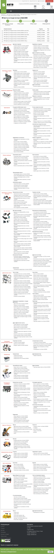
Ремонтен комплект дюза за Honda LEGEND (42, 200)
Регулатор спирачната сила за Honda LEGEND (42, 64)
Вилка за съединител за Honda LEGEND (22, 119)
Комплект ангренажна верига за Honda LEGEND (21, 187)
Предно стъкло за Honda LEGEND (20, 477)
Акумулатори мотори (18, 352)
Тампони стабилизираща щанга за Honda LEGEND (41, 78)
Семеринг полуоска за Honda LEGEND (21, 146)
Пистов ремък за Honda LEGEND (39, 155)
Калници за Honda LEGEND (19, 473)
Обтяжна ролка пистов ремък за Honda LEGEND (41, 158)
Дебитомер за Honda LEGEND (20, 215)
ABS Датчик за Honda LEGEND (39, 54)
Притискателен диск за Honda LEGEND (21, 110)
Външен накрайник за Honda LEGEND (21, 103)
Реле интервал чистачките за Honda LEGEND (42, 221)
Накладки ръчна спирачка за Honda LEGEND (42, 55)
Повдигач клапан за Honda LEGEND (21, 282)
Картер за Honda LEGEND (38, 292)
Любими (43, 8)
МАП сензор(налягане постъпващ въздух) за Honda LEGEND (22, 232)
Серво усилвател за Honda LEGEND (40, 62)
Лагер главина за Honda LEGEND (40, 81)
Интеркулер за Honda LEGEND (20, 415)
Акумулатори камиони (18, 353)
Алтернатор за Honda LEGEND (39, 339)
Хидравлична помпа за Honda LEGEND (41, 92)
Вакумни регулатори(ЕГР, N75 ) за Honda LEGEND (41, 230)
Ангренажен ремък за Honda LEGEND (21, 155)
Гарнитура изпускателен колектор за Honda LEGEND (41, 311)
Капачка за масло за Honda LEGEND (40, 486)
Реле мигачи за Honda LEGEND (39, 213)
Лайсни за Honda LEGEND (38, 477)
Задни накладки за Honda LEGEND (21, 52)
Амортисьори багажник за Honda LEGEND (41, 474)
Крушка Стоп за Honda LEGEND (39, 464)
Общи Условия (45, 549)
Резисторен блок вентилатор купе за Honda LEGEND (41, 407)
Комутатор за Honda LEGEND (19, 201)
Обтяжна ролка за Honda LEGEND (20, 156)
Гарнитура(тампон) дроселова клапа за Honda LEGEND (42, 300)
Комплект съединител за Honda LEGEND (22, 108)
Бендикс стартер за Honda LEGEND (21, 342)
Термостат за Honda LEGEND (39, 391)
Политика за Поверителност (8, 551)
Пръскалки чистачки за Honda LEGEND (21, 497)
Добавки (35, 428)
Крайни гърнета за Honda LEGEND (20, 452)
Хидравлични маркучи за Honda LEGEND (41, 97)
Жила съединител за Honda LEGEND (21, 115)
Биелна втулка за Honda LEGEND (40, 274)
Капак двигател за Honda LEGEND (20, 474)
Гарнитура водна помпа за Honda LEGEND (41, 363)
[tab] (27, 31)
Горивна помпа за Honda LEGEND (40, 192)
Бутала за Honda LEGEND (38, 286)
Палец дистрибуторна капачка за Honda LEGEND (22, 197)
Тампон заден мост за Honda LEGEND (41, 82)
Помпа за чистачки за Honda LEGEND (21, 498)
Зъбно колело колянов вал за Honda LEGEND (42, 282)
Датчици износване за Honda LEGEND (21, 55)
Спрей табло (16, 509)
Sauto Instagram (19, 543)
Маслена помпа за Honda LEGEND (21, 368)
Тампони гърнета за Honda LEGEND (40, 449)
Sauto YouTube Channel (12, 543)
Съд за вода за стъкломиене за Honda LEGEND (21, 503)
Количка (51, 8)
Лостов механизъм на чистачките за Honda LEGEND (22, 500)
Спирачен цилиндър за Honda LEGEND (41, 58)
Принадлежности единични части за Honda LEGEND (41, 51)
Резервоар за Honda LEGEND (20, 484)
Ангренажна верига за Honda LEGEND (21, 182)
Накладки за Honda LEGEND (19, 50)
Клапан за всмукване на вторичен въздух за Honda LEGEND (42, 237)
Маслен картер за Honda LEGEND (20, 322)
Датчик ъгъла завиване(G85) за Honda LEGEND (21, 211)
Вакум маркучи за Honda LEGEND (40, 67)
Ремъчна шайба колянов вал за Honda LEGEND (41, 284)
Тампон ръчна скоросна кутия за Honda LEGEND (41, 116)
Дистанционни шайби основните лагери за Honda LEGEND (41, 281)
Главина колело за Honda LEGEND (40, 79)
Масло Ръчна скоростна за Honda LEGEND (22, 424)
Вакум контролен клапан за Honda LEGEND (22, 312)
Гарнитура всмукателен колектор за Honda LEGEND (41, 308)
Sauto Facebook (2, 543)
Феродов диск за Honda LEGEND (20, 109)
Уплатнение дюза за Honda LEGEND (40, 314)
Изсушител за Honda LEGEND (20, 383)
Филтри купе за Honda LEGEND (20, 439)
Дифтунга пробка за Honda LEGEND (40, 296)
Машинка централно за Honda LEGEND (41, 258)
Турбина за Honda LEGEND (19, 302)
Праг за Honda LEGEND (18, 478)
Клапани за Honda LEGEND (19, 293)
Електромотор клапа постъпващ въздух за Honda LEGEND (22, 392)
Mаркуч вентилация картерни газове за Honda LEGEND (23, 334)
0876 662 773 (26, 1)
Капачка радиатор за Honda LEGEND (40, 395)
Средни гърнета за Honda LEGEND (21, 450)
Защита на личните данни (6, 533)
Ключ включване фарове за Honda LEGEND (42, 222)
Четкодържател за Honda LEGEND (40, 344)
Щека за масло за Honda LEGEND (20, 324)
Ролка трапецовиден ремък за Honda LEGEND (23, 174)
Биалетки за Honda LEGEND (39, 71)
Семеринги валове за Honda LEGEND (40, 302)
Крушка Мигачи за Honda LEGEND (40, 466)
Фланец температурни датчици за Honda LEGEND (41, 394)
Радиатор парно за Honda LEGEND (21, 413)
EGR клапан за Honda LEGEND (39, 197)
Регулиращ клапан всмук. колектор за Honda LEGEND (42, 234)
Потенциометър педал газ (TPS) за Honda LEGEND (41, 255)
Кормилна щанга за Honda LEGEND (21, 93)
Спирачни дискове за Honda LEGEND (21, 45)
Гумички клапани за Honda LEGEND (21, 289)
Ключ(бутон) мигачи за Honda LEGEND (41, 219)
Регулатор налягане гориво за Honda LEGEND (42, 199)
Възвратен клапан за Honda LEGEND (21, 399)
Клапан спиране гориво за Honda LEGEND (41, 232)
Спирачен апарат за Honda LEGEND (21, 54)
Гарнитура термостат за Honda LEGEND (41, 318)
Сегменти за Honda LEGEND (39, 287)
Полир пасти (16, 508)
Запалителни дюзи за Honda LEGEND (40, 193)
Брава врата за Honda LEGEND (39, 262)
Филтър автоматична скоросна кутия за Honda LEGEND (42, 133)
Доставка (2, 525)
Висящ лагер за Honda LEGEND (20, 147)
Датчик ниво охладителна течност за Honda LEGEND (22, 240)
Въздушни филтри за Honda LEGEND (21, 436)
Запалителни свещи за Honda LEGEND (21, 192)
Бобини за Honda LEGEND (19, 199)
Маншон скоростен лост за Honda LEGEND (41, 120)
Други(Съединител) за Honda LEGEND (21, 116)
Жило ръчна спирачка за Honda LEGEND (41, 57)
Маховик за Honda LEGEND (19, 113)
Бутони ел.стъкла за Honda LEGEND (40, 226)
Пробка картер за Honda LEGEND (40, 295)
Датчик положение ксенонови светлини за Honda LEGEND (22, 244)
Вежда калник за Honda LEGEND (20, 481)
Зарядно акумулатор (37, 352)
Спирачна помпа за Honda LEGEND (40, 61)
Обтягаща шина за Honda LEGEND (21, 183)
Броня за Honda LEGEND (19, 475)
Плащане (2, 523)
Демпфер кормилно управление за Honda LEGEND (22, 99)
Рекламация (3, 527)
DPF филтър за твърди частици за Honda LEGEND (22, 444)
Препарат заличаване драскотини (20, 513)
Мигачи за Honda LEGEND (19, 463)
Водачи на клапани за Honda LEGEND (21, 288)
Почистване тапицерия (18, 515)
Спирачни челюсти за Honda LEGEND (40, 45)
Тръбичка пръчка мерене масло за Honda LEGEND (22, 326)
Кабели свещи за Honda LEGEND (20, 200)
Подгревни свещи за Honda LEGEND (21, 193)
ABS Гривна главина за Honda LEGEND (41, 65)
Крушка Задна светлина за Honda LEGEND (41, 463)
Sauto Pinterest (16, 543)
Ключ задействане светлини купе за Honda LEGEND (41, 225)
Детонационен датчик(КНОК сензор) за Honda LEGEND (23, 227)
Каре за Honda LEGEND (18, 150)
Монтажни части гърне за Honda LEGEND (41, 450)
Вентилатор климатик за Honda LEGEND (22, 395)
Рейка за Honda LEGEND (19, 91)
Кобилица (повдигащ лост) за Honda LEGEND (23, 272)
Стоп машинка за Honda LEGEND (40, 210)
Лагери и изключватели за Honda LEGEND (22, 112)
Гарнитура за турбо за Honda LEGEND (21, 308)
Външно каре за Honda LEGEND (20, 140)
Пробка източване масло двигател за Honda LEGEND (22, 329)
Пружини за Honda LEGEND (19, 81)
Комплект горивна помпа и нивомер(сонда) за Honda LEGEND (42, 202)
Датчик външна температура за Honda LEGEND (21, 222)
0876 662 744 (34, 1)
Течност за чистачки (37, 426)
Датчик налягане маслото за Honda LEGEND (22, 212)
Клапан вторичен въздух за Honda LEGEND (22, 100)
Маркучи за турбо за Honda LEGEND (21, 309)
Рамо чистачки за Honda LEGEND (20, 494)
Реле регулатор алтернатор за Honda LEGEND (42, 340)
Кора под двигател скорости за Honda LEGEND (23, 480)
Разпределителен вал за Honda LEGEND (22, 271)
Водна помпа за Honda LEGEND (20, 363)
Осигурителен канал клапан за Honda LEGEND (23, 281)
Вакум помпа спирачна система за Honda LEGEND (22, 370)
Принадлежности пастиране (39, 508)
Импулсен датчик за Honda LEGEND (21, 251)
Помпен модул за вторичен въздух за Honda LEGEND (22, 314)
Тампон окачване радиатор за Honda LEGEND (42, 397)
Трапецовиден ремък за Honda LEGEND (22, 172)
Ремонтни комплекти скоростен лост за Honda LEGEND (42, 118)
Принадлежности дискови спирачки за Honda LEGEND (23, 60)
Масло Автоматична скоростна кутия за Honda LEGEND (23, 426)
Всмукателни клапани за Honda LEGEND (22, 278)
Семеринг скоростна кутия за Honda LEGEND (42, 121)
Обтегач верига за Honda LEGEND (20, 185)
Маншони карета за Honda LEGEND (21, 143)
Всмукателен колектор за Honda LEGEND (22, 283)
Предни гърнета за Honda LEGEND (21, 449)
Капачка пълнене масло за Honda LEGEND (22, 330)
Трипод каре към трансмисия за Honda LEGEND (21, 139)
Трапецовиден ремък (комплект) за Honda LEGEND (22, 179)
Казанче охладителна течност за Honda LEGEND (41, 387)
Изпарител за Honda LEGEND (20, 382)
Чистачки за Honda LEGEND (19, 492)
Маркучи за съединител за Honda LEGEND (22, 120)
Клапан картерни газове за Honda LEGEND (22, 332)
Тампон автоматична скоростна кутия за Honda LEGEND (42, 128)
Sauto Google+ (9, 543)
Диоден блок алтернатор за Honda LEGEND (42, 342)
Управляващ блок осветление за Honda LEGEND (21, 259)
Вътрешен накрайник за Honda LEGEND (22, 102)
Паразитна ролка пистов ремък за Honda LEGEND (41, 161)
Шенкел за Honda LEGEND (19, 86)
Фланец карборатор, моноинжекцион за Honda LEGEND (42, 196)
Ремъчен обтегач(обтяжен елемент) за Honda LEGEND (23, 160)
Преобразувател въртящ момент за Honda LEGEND (41, 130)
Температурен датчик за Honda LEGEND (22, 214)
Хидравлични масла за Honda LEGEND (21, 428)
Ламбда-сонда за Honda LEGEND (20, 217)
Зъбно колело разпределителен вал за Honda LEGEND (23, 276)
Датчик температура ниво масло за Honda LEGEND (22, 229)
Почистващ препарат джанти (19, 512)
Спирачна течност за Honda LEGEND (40, 422)
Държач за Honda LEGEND (38, 112)
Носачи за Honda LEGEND (38, 74)
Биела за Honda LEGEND (38, 271)
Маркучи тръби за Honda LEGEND (20, 306)
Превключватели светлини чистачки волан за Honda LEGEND (42, 216)
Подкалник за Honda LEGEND (39, 473)
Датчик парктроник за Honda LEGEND (21, 249)
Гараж (34, 8)
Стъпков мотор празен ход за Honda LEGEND (42, 259)
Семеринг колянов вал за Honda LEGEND (41, 289)
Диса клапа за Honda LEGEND (20, 310)
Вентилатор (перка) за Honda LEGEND (41, 382)
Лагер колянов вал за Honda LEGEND (40, 277)
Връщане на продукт (5, 529)
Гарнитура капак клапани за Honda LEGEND (42, 306)
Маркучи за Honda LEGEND (38, 390)
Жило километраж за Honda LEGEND (40, 489)
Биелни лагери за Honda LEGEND (40, 272)
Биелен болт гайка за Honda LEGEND (40, 275)
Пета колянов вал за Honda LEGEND (40, 278)
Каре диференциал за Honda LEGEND (21, 149)
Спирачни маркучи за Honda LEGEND (40, 59)
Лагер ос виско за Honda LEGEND (40, 388)
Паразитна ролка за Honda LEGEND (21, 157)
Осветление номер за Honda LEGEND (21, 466)
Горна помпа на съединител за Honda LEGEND (42, 140)
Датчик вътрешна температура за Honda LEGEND (22, 235)
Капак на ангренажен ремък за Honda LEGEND (23, 164)
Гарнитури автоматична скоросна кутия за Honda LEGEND (41, 125)
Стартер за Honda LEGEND (19, 339)
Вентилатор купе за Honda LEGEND (40, 405)
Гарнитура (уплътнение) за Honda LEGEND (41, 108)
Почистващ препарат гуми (19, 510)
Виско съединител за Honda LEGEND (40, 380)
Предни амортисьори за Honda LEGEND (22, 72)
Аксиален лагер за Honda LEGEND (20, 117)
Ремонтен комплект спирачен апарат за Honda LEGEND (23, 58)
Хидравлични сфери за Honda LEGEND (21, 82)
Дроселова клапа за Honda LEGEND (21, 300)
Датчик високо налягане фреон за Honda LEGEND (22, 387)
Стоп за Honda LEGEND (18, 462)
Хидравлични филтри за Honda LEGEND (22, 442)
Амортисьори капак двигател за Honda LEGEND (41, 482)
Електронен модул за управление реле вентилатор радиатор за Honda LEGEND (22, 255)
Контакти (50, 1)
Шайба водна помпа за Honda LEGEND (41, 169)
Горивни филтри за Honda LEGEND (21, 438)
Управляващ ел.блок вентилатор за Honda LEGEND (41, 403)
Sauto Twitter (5, 543)
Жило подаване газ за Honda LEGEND (21, 305)
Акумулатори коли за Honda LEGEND (21, 355)
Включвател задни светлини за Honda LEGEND (42, 214)
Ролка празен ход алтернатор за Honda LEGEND (41, 167)
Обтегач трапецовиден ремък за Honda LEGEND (21, 176)
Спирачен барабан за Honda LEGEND (40, 47)
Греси (15, 429)
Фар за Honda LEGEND (18, 460)
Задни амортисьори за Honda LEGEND (21, 74)
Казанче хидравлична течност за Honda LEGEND (41, 99)
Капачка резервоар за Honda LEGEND (40, 485)
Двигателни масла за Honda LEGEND (21, 422)
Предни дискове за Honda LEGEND (21, 47)
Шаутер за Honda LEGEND (19, 340)
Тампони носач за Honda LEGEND (40, 75)
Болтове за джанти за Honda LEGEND (40, 85)
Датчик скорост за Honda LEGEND (20, 218)
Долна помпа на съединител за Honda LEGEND (40, 139)
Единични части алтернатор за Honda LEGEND (42, 343)
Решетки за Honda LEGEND (38, 478)
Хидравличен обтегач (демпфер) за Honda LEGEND (41, 165)
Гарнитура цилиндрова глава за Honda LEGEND (41, 304)
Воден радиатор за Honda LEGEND (21, 412)
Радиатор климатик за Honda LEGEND (21, 416)
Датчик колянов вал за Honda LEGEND (21, 219)
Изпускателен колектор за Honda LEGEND (22, 285)
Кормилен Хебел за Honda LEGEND (21, 95)
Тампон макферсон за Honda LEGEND (21, 75)
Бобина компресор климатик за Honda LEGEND (21, 403)
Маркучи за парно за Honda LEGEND (40, 409)
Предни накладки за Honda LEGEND (21, 51)
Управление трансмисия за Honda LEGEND (42, 109)
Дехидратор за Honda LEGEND (20, 400)
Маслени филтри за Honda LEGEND (21, 441)
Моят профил (41, 1)
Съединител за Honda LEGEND (20, 122)
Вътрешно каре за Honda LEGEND (20, 142)
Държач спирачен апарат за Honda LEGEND (22, 62)
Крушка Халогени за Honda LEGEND (40, 462)
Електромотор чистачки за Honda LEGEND (22, 495)
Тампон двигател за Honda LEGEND (21, 321)
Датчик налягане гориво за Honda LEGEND (22, 241)
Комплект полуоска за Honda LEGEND (21, 144)
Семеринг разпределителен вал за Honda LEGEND (22, 292)
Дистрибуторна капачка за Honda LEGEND (22, 195)
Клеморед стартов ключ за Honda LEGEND (41, 211)
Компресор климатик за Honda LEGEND (22, 380)
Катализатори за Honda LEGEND (20, 453)
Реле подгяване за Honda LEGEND (40, 218)
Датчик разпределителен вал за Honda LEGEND (21, 224)
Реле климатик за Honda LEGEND (20, 256)
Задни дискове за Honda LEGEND (20, 48)
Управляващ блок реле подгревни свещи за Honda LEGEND (22, 204)
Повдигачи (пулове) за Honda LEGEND (21, 274)
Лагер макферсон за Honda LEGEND (21, 79)
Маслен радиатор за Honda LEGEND (21, 418)
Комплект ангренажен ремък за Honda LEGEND (21, 162)
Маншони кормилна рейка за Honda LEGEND (23, 96)
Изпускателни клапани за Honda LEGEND (22, 279)
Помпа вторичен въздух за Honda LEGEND (41, 91)
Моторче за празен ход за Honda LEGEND (41, 263)
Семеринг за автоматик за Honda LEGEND (41, 134)
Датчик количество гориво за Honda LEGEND (23, 245)
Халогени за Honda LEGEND (19, 464)
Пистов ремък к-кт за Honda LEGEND (40, 156)
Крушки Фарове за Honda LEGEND (40, 460)
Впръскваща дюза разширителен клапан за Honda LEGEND (22, 397)
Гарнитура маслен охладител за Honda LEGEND (41, 316)
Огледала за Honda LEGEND (39, 475)
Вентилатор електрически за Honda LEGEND (42, 383)
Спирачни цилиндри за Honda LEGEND (41, 48)
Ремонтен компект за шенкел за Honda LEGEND (21, 85)
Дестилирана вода (37, 425)
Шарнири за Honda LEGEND (39, 72)
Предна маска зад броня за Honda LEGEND (22, 482)
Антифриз (35, 424)
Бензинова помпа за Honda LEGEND (21, 374)
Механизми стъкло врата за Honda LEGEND (42, 480)
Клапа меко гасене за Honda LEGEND (21, 303)
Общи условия (4, 531)
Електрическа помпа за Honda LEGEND (41, 93)
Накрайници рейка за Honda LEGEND (21, 92)
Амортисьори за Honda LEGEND (20, 71)
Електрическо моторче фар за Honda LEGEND (42, 256)
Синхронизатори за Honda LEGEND (40, 110)
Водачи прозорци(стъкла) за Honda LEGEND (42, 484)
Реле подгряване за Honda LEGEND (21, 205)
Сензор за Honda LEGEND (38, 113)
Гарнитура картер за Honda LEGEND (40, 312)
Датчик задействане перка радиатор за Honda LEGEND (23, 248)
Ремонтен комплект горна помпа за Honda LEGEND (41, 143)
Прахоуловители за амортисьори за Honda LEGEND (22, 78)
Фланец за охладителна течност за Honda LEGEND (41, 399)
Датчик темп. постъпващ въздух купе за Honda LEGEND (23, 237)
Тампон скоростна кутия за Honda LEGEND (41, 146)
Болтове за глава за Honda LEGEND (21, 286)
